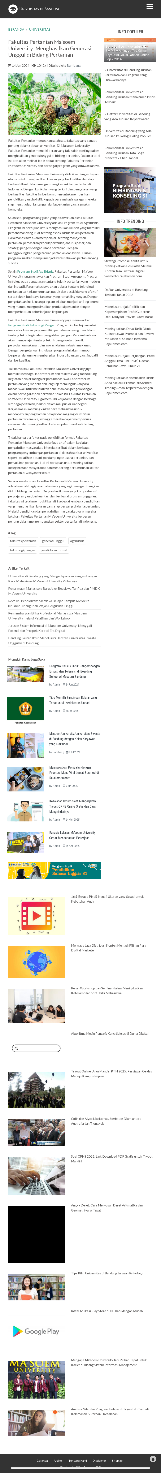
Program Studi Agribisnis (35, 271)
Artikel (58, 1460)
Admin (57, 684)
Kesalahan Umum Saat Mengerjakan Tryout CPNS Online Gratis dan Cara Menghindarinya (72, 806)
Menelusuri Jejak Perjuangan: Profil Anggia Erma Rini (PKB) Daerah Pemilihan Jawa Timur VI (129, 361)
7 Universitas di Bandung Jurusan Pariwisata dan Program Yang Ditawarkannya (128, 75)
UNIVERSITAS (39, 29)
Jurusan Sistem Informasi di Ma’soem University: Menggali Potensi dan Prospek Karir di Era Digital (50, 627)
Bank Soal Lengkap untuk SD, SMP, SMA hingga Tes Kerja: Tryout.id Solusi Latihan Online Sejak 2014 (127, 52)
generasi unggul (53, 541)
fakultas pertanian (23, 541)
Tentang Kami (77, 1460)
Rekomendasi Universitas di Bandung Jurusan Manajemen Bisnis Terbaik (130, 97)
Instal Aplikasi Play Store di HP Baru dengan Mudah (107, 1311)
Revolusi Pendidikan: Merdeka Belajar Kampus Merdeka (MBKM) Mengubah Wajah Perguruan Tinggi (48, 603)
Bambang (74, 65)
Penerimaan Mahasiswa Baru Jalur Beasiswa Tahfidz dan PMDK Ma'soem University (54, 590)
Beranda (42, 1460)
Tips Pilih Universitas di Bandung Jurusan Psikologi (107, 1273)
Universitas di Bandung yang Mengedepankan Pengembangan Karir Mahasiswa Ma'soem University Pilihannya (52, 578)
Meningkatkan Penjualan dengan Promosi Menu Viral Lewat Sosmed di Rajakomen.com (74, 772)
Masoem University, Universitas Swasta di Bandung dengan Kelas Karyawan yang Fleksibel (74, 739)
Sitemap (117, 1460)
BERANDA (16, 29)
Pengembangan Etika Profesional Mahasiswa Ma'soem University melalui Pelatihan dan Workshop (47, 615)
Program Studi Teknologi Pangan (31, 325)
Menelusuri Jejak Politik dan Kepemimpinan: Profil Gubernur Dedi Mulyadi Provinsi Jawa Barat (128, 311)
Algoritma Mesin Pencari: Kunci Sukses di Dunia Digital (109, 1033)
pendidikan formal (54, 550)
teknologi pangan (22, 550)
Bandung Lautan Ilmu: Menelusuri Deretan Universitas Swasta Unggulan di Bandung (52, 640)
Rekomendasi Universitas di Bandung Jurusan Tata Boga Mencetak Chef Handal (124, 153)
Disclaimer (99, 1460)
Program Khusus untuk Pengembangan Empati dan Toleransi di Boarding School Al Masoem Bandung (74, 671)
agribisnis (77, 541)
